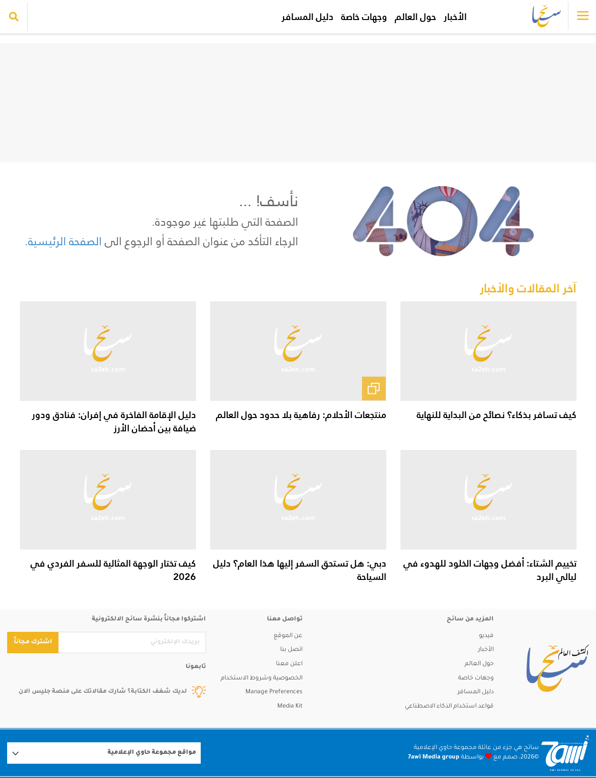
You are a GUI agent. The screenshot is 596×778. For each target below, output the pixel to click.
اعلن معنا (289, 664)
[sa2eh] (558, 668)
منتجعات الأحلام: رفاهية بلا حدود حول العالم (301, 415)
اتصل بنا (291, 650)
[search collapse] (14, 16)
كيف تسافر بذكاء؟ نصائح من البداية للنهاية (496, 415)
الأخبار (455, 17)
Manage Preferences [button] (274, 692)
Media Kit (290, 706)
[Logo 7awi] (565, 753)
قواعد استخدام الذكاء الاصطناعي (449, 706)
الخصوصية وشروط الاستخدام (262, 678)
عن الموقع (288, 636)
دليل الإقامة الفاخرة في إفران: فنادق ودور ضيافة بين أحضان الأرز (114, 421)
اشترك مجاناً (33, 642)
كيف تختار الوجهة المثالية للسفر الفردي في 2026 (113, 570)
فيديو (486, 636)
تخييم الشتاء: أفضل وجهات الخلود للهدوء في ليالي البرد (489, 570)
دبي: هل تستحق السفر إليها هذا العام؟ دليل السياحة (299, 570)
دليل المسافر (307, 17)
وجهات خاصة (364, 17)
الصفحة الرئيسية (65, 241)
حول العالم (415, 17)
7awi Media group (433, 757)
